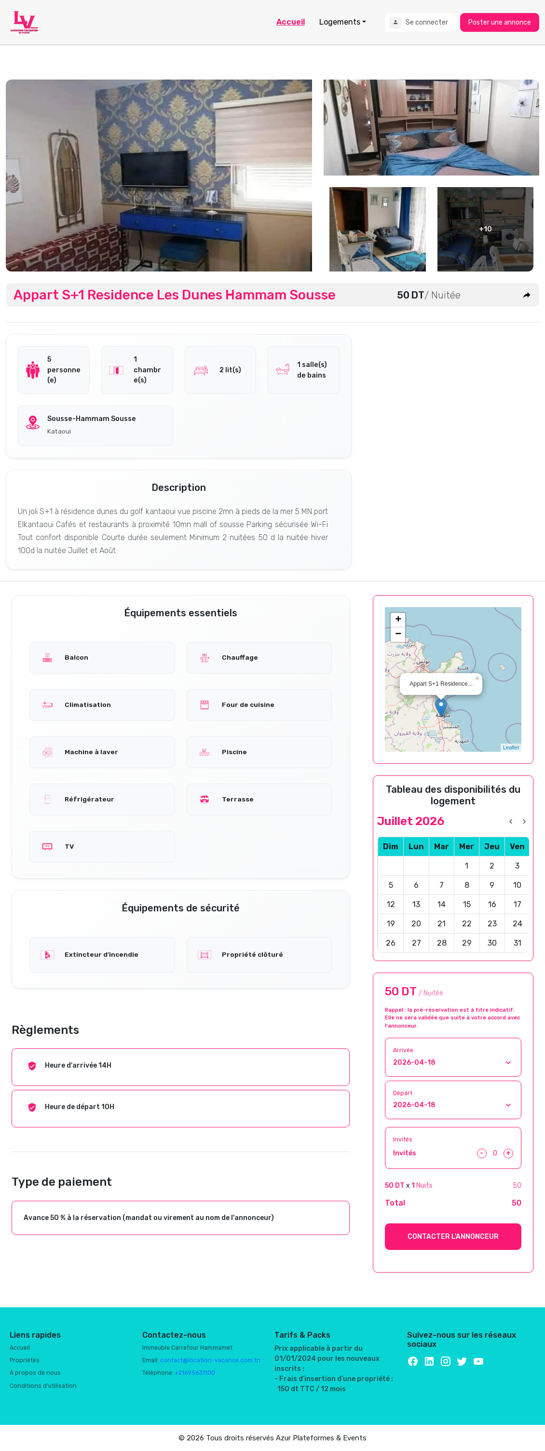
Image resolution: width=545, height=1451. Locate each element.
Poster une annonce (499, 22)
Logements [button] (339, 22)
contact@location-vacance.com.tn (210, 1360)
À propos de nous (35, 1373)
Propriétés (25, 1360)
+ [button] (398, 620)
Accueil (290, 22)
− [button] (398, 634)
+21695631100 (195, 1373)
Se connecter (418, 22)
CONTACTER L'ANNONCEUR (453, 1237)
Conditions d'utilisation (43, 1386)
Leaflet (511, 747)
